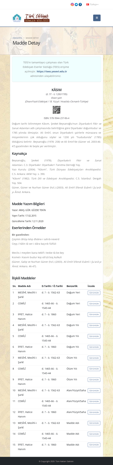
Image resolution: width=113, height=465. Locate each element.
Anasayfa (17, 38)
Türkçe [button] (92, 4)
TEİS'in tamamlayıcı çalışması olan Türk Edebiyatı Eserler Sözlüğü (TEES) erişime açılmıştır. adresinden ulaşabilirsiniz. (46, 69)
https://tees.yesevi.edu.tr (52, 71)
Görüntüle (94, 292)
